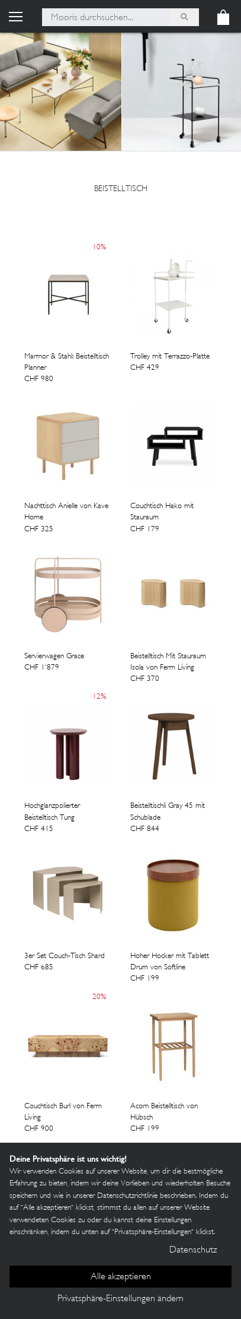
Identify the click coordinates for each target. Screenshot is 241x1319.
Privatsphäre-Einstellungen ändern (120, 1299)
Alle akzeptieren (121, 1277)
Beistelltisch (120, 189)
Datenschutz (193, 1250)
